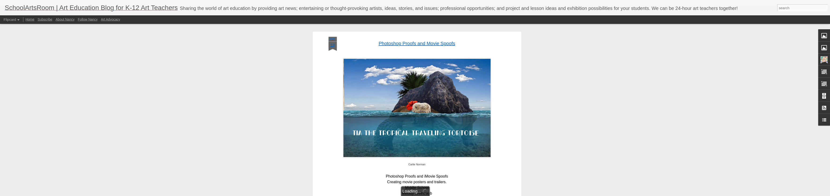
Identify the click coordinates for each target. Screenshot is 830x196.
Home (29, 19)
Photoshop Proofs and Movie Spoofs (417, 43)
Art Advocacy (110, 19)
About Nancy (65, 19)
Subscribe (45, 19)
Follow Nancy (88, 19)
